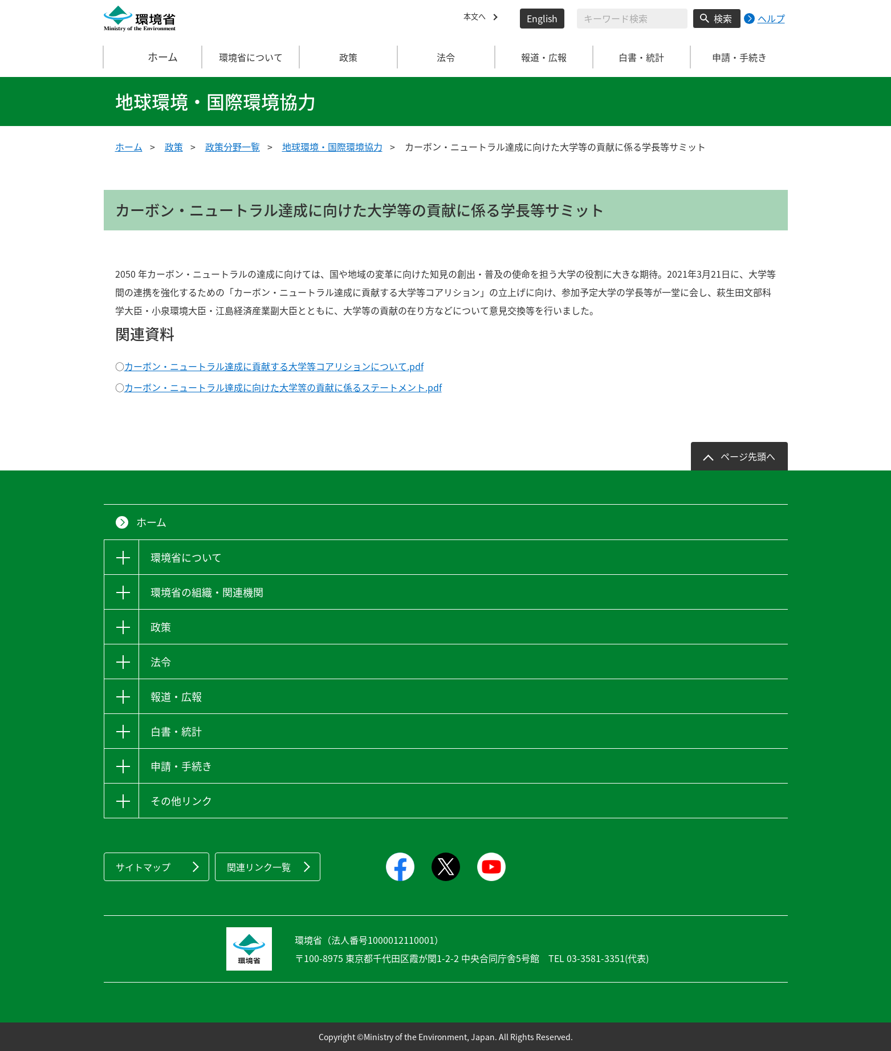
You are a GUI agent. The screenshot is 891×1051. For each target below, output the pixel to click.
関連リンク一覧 (259, 867)
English (542, 18)
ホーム (152, 57)
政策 (174, 146)
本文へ (477, 18)
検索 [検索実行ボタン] (723, 18)
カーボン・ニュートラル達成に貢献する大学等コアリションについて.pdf (274, 366)
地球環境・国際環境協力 (332, 146)
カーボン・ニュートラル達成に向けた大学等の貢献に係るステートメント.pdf (283, 387)
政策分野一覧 (232, 146)
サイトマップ (143, 867)
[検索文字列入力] (632, 19)
